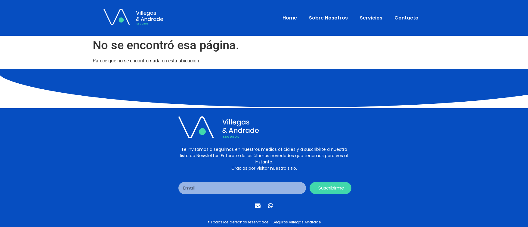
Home (290, 17)
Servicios (371, 17)
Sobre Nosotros (328, 17)
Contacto (406, 17)
